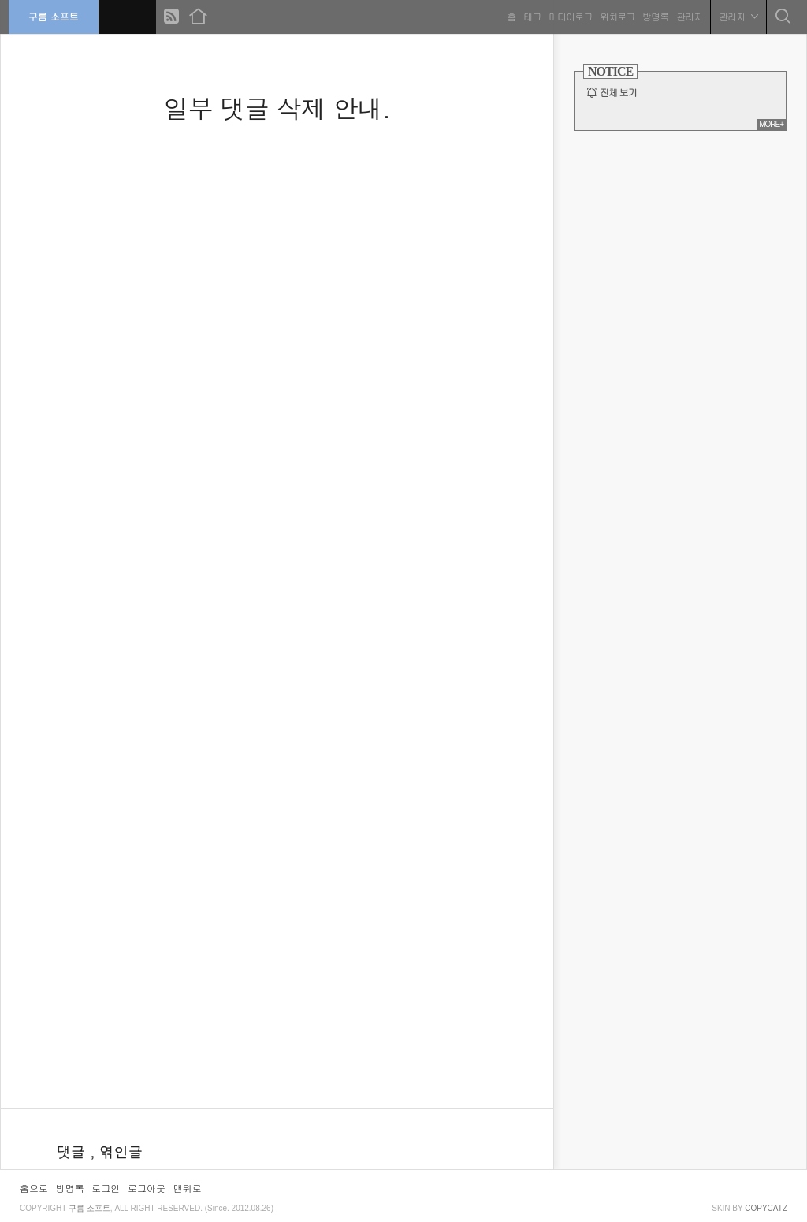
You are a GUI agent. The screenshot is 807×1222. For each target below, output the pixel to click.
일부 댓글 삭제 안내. (276, 107)
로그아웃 (146, 1187)
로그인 (105, 1187)
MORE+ (771, 124)
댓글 (73, 1151)
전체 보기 (618, 92)
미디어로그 (567, 15)
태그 (528, 15)
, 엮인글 (116, 1151)
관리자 (686, 15)
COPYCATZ (766, 1208)
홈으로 (34, 1187)
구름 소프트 (57, 15)
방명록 (652, 15)
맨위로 (187, 1187)
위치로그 (614, 15)
